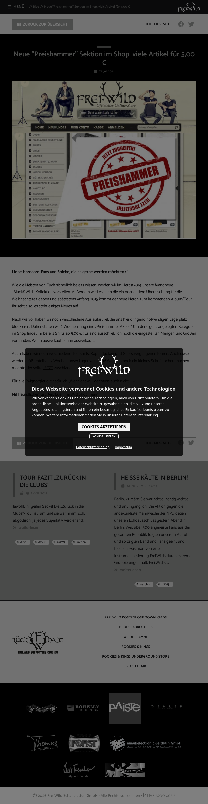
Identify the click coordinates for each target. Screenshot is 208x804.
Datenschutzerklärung (92, 447)
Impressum (123, 447)
